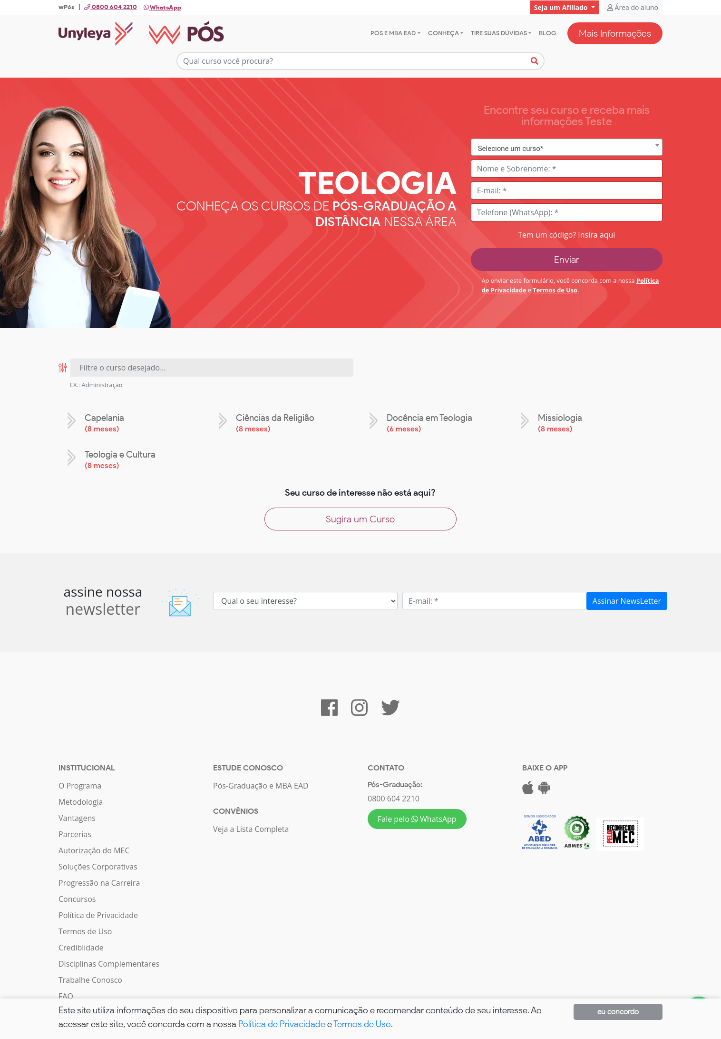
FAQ (65, 996)
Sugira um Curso (360, 519)
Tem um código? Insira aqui (566, 235)
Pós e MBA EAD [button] (393, 33)
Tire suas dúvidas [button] (499, 33)
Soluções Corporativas (97, 867)
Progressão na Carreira (99, 883)
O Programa (79, 786)
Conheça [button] (443, 33)
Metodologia (80, 802)
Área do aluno (632, 7)
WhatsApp (162, 7)
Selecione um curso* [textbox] (511, 148)
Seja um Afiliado (561, 7)
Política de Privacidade (98, 915)
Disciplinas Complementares (108, 964)
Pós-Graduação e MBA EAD (261, 786)
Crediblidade (81, 948)
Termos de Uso (555, 290)
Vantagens (77, 818)
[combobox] (567, 147)
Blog (547, 33)
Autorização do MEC (94, 851)
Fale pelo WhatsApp (417, 819)
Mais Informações (615, 33)
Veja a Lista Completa (251, 829)
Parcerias (74, 834)
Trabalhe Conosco (90, 980)
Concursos (77, 899)
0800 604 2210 (393, 799)
